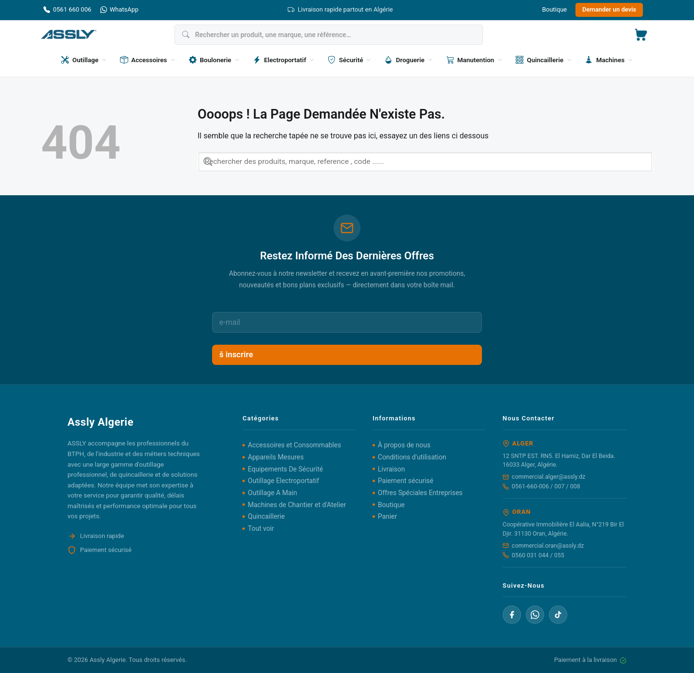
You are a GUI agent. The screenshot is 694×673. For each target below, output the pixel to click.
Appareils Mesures (276, 457)
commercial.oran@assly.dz (543, 545)
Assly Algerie (108, 659)
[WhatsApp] (535, 615)
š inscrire (236, 354)
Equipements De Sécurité (285, 469)
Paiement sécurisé (405, 481)
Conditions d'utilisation (412, 457)
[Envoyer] (208, 161)
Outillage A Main (272, 493)
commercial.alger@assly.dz (544, 476)
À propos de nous (404, 445)
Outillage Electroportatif (283, 481)
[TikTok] (558, 615)
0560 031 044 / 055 (533, 555)
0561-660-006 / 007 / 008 (541, 486)
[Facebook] (512, 615)
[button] (641, 35)
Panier (387, 516)
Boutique (554, 9)
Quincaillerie (266, 516)
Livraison (391, 469)
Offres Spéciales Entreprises (420, 493)
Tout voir (261, 528)
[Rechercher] (328, 35)
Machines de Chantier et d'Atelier (297, 505)
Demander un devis (609, 9)
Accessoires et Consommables (294, 445)
